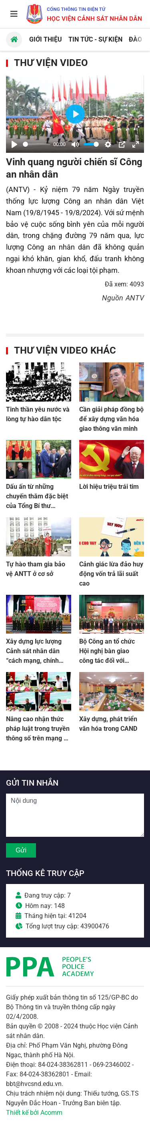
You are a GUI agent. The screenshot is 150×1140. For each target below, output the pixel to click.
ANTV (135, 298)
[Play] (14, 144)
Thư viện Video (51, 62)
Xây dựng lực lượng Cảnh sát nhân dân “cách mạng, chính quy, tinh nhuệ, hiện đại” (34, 661)
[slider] (36, 144)
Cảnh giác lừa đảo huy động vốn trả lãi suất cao (111, 573)
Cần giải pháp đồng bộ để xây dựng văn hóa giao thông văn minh (111, 419)
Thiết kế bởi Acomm (34, 1112)
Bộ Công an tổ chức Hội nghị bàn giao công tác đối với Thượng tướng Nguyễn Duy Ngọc (111, 661)
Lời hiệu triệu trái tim (109, 486)
